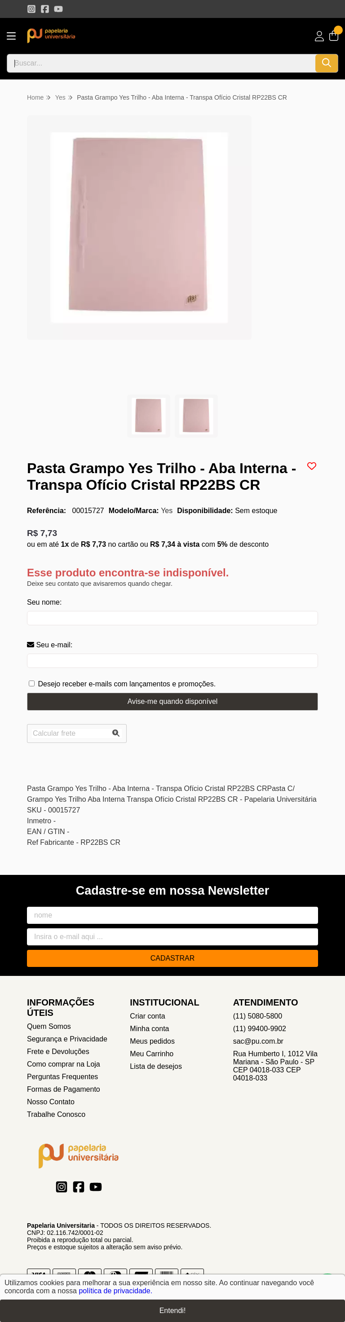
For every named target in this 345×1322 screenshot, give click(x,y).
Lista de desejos (156, 1066)
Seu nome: (44, 602)
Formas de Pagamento (63, 1089)
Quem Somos (49, 1026)
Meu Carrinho (151, 1054)
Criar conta (147, 1016)
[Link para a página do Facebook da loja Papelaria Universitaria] (44, 8)
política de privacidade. (115, 1291)
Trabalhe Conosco (56, 1114)
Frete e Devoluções (58, 1051)
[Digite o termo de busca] (161, 63)
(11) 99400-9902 (259, 1028)
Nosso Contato (51, 1102)
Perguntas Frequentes (62, 1076)
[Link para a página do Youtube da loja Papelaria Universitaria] (58, 8)
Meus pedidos (152, 1041)
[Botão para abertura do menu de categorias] (11, 36)
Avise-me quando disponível (173, 701)
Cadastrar (172, 958)
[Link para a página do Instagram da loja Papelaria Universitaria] (31, 8)
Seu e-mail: (49, 645)
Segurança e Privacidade (67, 1039)
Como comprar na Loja (63, 1064)
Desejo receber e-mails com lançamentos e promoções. (127, 684)
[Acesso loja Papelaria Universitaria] (319, 36)
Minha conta (149, 1028)
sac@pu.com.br (258, 1041)
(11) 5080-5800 (257, 1016)
